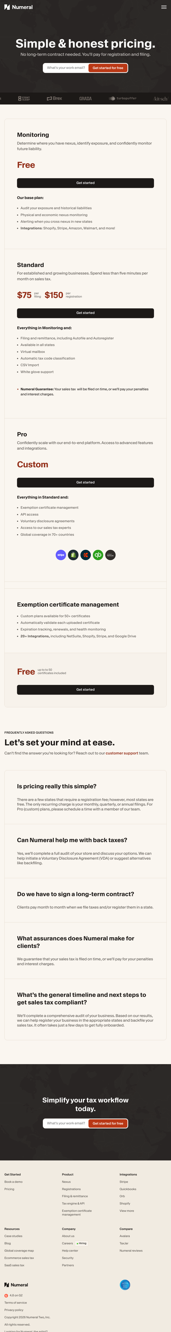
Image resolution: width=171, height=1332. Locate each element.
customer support (122, 753)
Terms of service (15, 1303)
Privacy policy (13, 1310)
